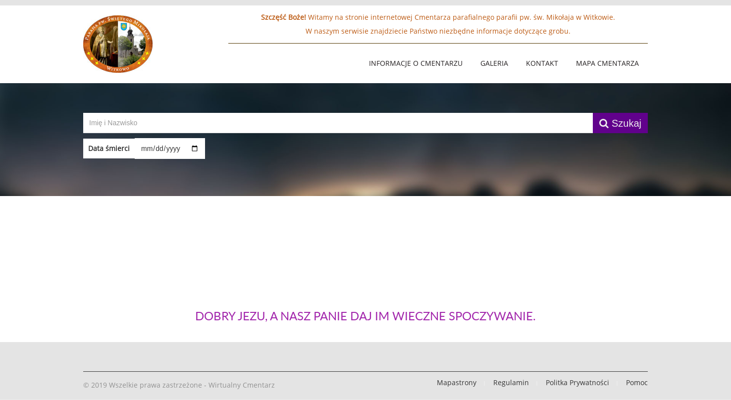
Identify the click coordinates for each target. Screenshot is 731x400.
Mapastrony (456, 382)
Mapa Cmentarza (607, 63)
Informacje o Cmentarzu (416, 63)
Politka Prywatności (577, 382)
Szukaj (620, 123)
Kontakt (542, 63)
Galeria (494, 63)
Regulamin (511, 382)
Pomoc (637, 382)
